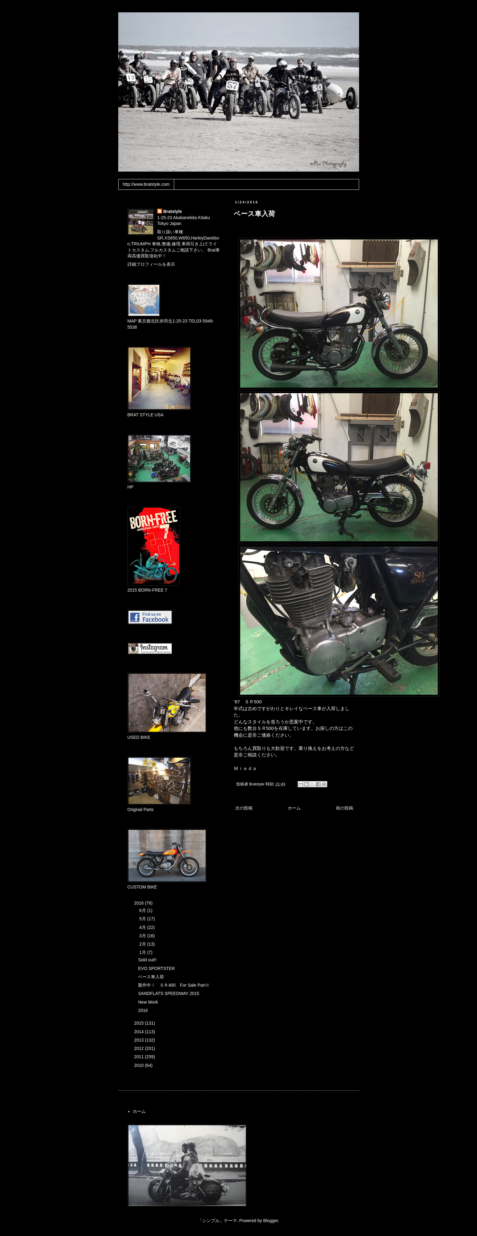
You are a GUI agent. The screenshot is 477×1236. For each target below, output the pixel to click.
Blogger (270, 1220)
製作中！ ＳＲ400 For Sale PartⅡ (174, 985)
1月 (143, 952)
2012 (139, 1048)
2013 (139, 1040)
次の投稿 (244, 807)
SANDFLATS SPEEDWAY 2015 (168, 993)
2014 (139, 1031)
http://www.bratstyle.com (146, 184)
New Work (148, 1002)
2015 (139, 1023)
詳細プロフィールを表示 (151, 264)
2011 (139, 1056)
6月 (143, 910)
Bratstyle (172, 211)
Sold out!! (147, 959)
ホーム (294, 807)
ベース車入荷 (151, 976)
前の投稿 (344, 807)
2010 (139, 1065)
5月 (143, 918)
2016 (139, 903)
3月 (143, 935)
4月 (143, 927)
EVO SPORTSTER (156, 968)
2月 (143, 944)
